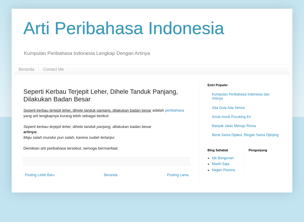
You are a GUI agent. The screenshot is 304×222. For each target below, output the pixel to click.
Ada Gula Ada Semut (228, 108)
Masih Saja (220, 164)
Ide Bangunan (223, 158)
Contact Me (53, 69)
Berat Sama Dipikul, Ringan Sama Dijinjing (245, 135)
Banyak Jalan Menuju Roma (234, 126)
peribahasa (174, 110)
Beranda (26, 69)
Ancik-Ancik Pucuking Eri (231, 117)
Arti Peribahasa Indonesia (123, 28)
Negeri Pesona (223, 170)
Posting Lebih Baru (39, 175)
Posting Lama (178, 175)
